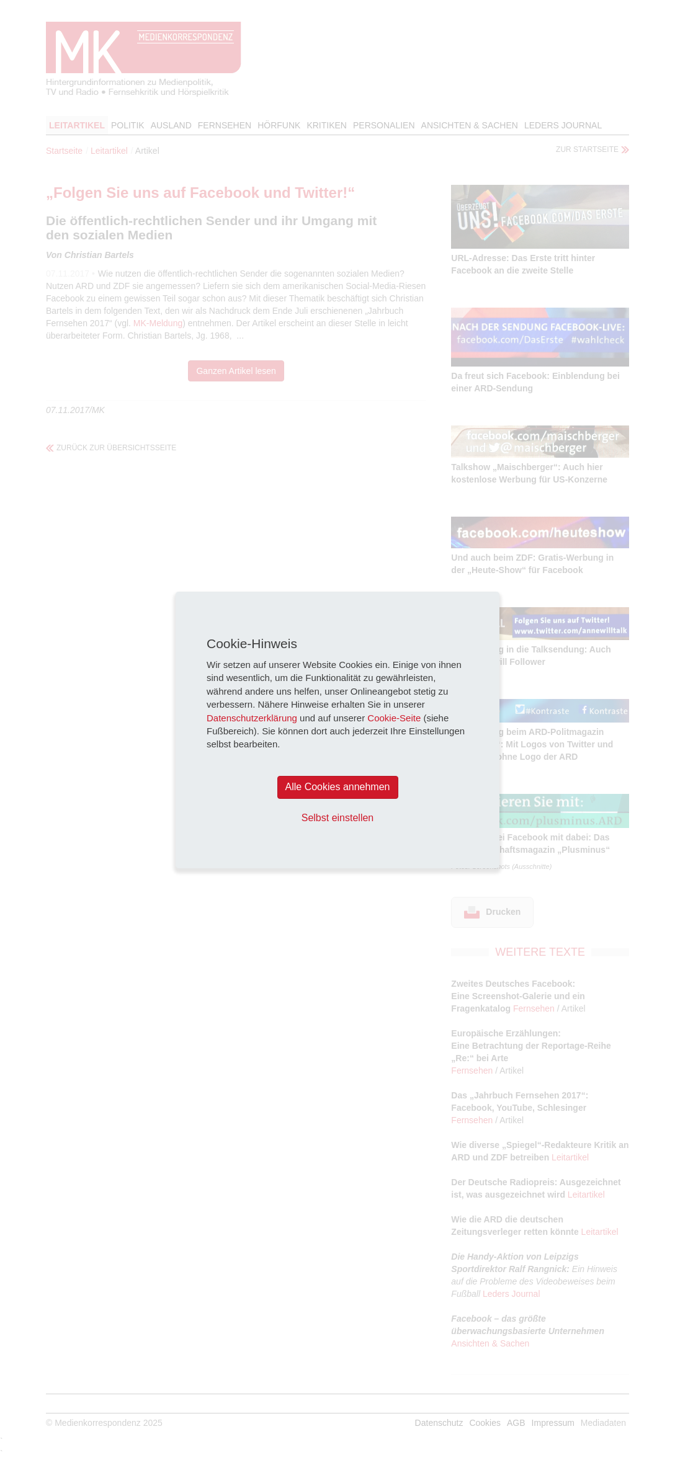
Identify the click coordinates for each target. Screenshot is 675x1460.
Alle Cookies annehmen (337, 786)
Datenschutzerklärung (252, 718)
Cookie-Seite (394, 718)
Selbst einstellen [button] (338, 817)
